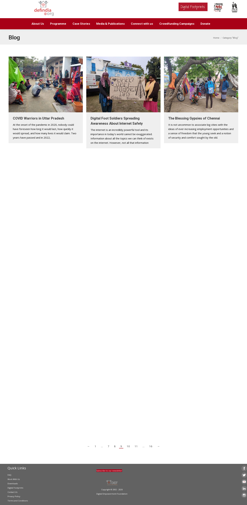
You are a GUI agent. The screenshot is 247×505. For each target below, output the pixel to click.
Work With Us (14, 479)
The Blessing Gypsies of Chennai (194, 118)
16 (150, 446)
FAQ (9, 475)
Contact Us (12, 492)
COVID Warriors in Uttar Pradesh (38, 118)
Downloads (13, 483)
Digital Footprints (15, 487)
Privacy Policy (14, 496)
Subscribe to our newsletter (109, 470)
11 (136, 446)
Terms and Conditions (18, 500)
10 (128, 446)
